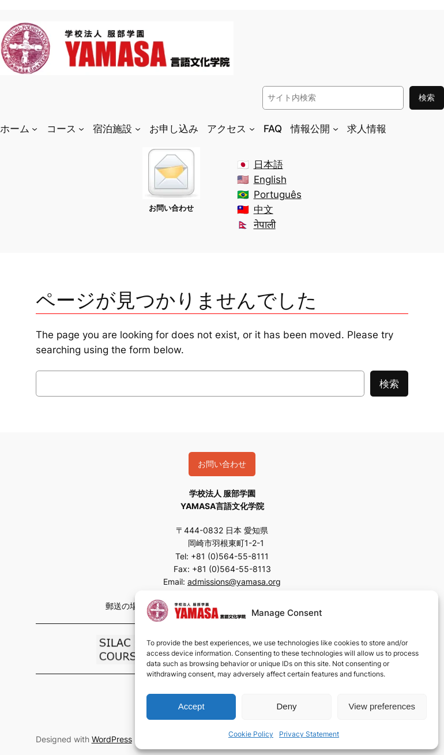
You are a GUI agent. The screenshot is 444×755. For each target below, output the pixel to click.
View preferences (382, 706)
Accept (191, 706)
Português (278, 194)
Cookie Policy (250, 734)
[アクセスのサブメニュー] (252, 128)
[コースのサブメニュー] (81, 128)
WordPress (112, 739)
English (270, 179)
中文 (263, 209)
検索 (427, 97)
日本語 (268, 164)
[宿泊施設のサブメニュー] (138, 128)
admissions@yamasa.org (234, 581)
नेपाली (265, 224)
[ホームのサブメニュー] (34, 128)
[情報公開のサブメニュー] (335, 128)
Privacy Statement (309, 734)
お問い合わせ (222, 464)
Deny (286, 706)
